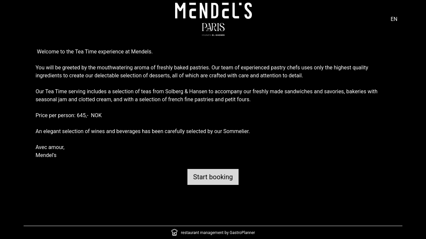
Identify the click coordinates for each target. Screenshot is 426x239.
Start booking (213, 177)
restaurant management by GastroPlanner (218, 232)
